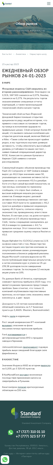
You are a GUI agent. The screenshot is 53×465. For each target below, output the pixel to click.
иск (23, 247)
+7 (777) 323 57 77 (30, 436)
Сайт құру (8, 453)
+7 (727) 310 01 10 (30, 432)
